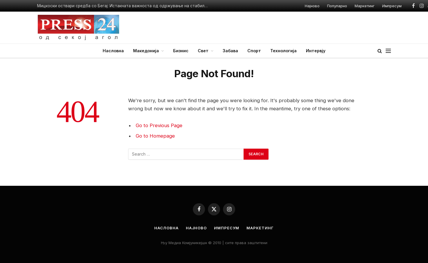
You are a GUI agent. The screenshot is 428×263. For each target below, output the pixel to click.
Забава (230, 50)
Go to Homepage (155, 136)
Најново (312, 5)
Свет (203, 50)
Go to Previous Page (159, 125)
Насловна (113, 50)
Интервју (315, 50)
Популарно (337, 5)
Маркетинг (365, 5)
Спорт (254, 50)
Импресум (392, 5)
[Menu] (388, 50)
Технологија (283, 50)
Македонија (146, 50)
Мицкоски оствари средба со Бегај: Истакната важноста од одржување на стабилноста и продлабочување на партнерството (124, 5)
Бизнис (180, 50)
